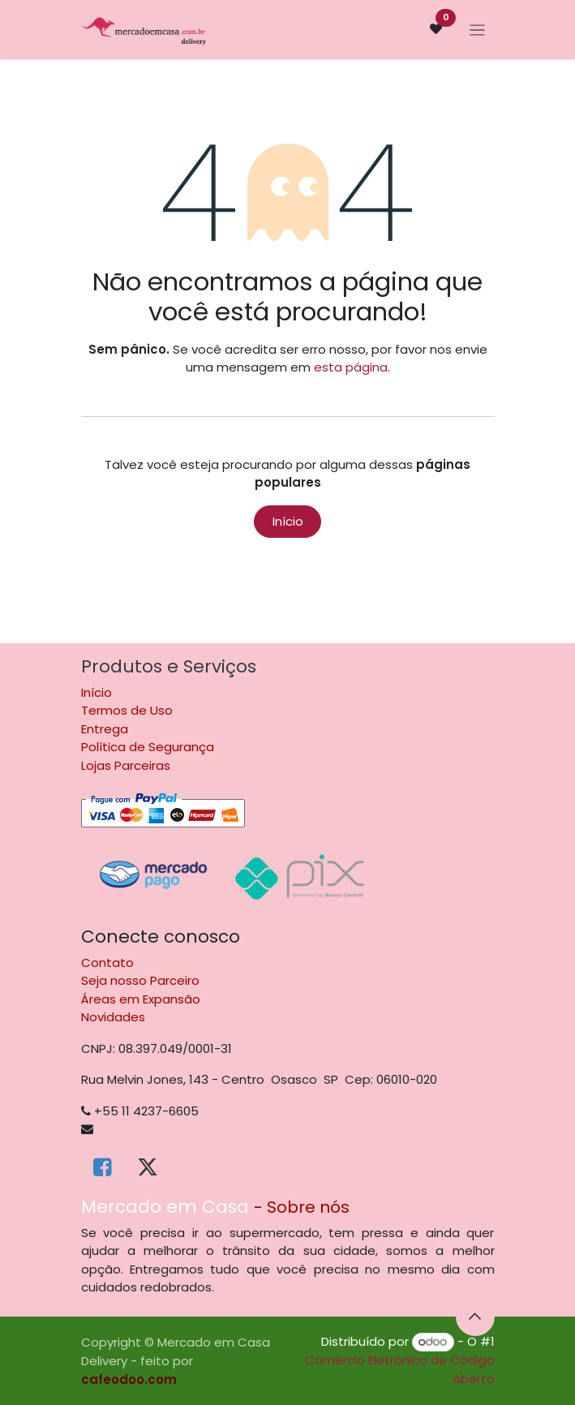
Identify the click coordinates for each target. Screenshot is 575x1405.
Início (287, 521)
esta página (351, 367)
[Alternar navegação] (477, 29)
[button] (475, 1316)
